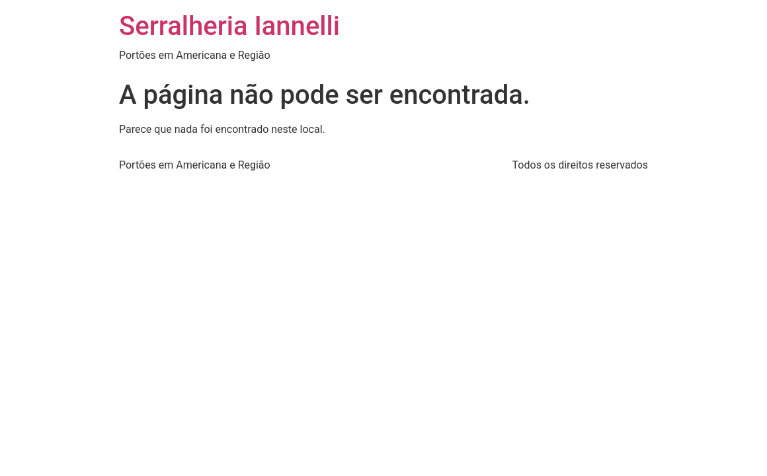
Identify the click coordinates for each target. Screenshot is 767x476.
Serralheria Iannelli (229, 26)
